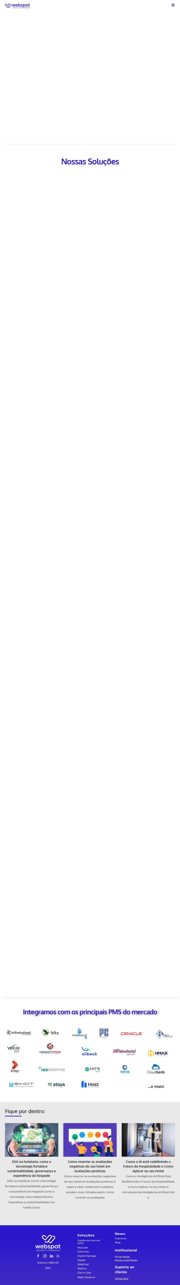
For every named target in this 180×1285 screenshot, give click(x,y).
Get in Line (84, 1272)
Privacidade (122, 1256)
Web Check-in (86, 1277)
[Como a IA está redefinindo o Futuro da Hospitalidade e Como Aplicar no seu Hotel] (148, 1140)
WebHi (81, 1260)
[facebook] (38, 1256)
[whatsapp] (58, 1256)
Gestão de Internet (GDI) (88, 1242)
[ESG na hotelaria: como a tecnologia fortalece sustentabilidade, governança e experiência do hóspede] (31, 1140)
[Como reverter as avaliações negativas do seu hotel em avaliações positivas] (90, 1140)
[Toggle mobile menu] (173, 5)
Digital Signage (86, 1255)
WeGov (82, 1268)
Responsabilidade (126, 1260)
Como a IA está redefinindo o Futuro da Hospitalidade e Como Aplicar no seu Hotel (148, 1166)
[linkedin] (51, 1256)
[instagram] (45, 1256)
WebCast (83, 1264)
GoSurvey (83, 1251)
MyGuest (82, 1247)
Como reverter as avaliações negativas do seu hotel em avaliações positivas (90, 1166)
